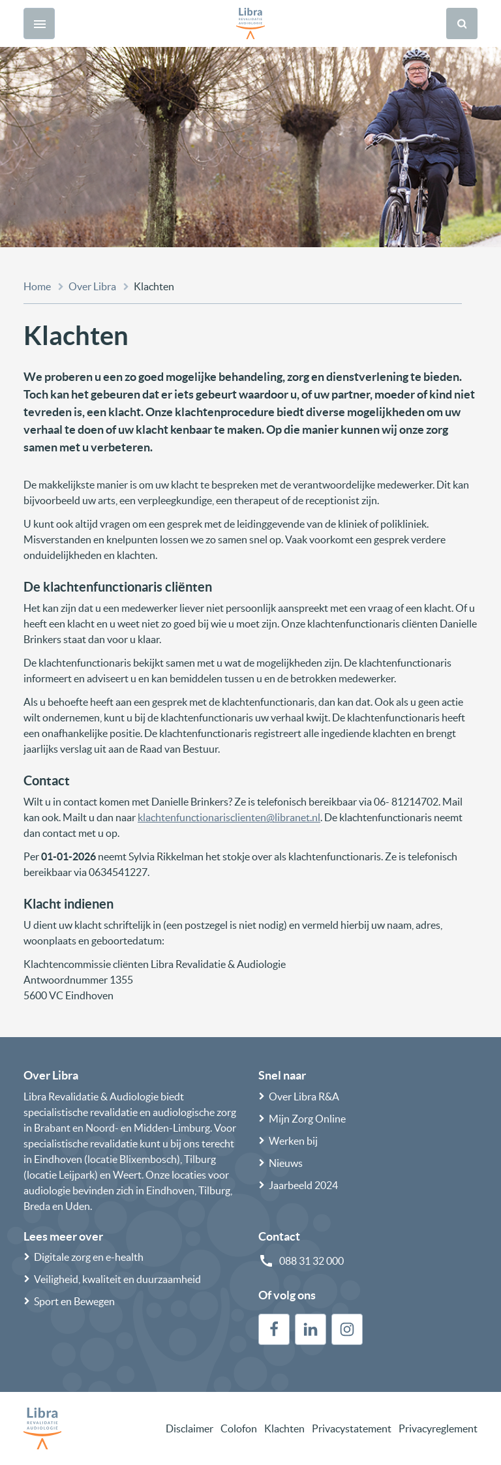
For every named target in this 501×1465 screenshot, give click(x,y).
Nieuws (286, 1163)
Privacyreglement (438, 1428)
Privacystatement (351, 1428)
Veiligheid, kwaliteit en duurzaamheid (117, 1279)
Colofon (238, 1428)
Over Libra (92, 286)
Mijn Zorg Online (307, 1119)
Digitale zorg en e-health (89, 1257)
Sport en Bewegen (74, 1301)
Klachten (284, 1428)
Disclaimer (189, 1428)
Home (37, 286)
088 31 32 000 (311, 1261)
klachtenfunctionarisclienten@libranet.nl (229, 817)
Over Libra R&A (304, 1096)
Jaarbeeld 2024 (303, 1185)
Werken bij (293, 1141)
